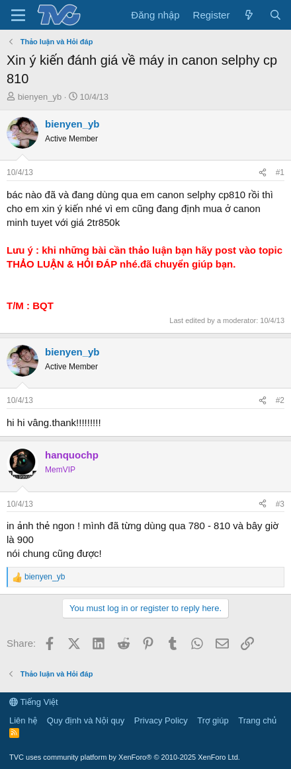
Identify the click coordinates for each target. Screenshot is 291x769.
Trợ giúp (212, 720)
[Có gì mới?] (249, 15)
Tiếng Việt (33, 702)
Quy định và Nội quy (86, 720)
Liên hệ (23, 720)
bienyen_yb (40, 97)
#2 (280, 400)
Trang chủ (257, 720)
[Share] (262, 172)
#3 (280, 504)
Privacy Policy (161, 720)
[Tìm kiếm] (275, 15)
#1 (280, 172)
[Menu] (18, 15)
